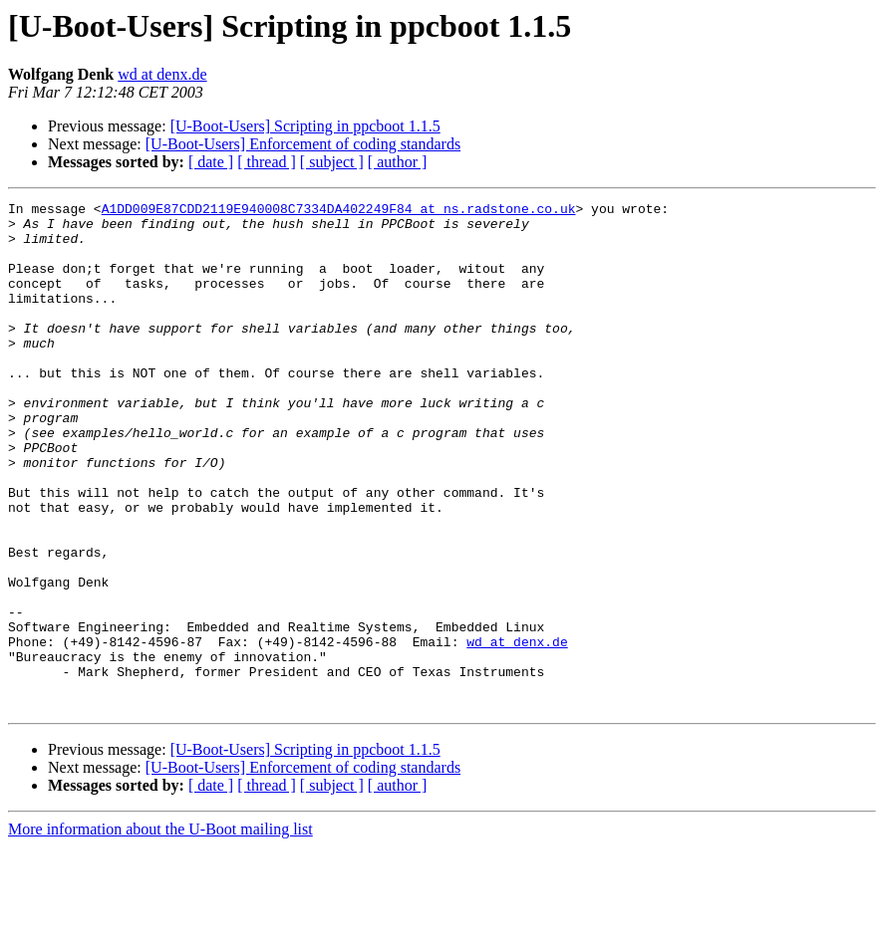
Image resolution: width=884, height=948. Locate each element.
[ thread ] (266, 161)
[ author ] (398, 161)
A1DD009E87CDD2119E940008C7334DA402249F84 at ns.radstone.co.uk (339, 211)
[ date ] (210, 161)
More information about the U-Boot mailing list (160, 930)
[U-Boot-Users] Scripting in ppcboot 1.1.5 (305, 126)
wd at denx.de (162, 74)
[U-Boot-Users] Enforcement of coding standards (303, 143)
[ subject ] (332, 161)
